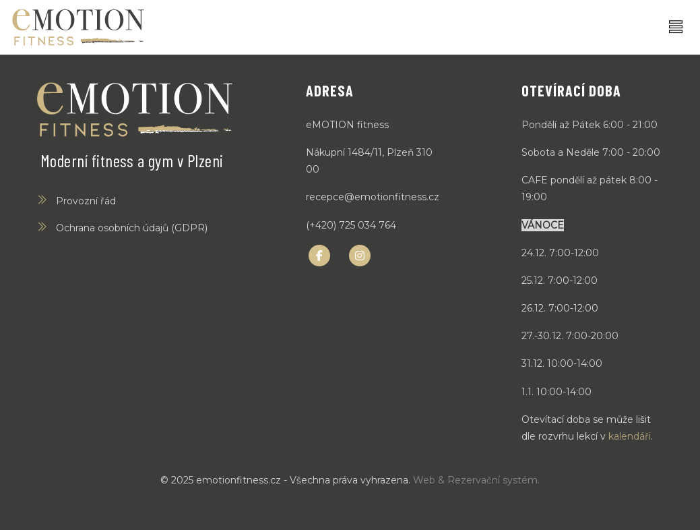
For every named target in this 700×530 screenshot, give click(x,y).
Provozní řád (86, 201)
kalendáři (629, 436)
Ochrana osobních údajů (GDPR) (132, 228)
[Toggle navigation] (675, 27)
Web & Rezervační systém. (476, 480)
